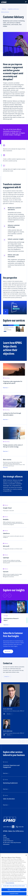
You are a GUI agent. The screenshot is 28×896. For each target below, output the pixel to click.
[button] (26, 1)
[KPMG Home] (4, 2)
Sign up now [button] (7, 651)
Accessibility (6, 839)
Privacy (5, 837)
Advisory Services (5, 12)
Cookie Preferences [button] (8, 840)
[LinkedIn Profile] (4, 735)
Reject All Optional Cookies (14, 889)
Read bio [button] (9, 714)
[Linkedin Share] (13, 827)
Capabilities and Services (13, 9)
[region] (14, 874)
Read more (5, 467)
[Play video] (5, 311)
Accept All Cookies (14, 893)
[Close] (26, 855)
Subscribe (20, 827)
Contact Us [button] (6, 676)
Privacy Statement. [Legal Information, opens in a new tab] (10, 882)
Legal (4, 835)
